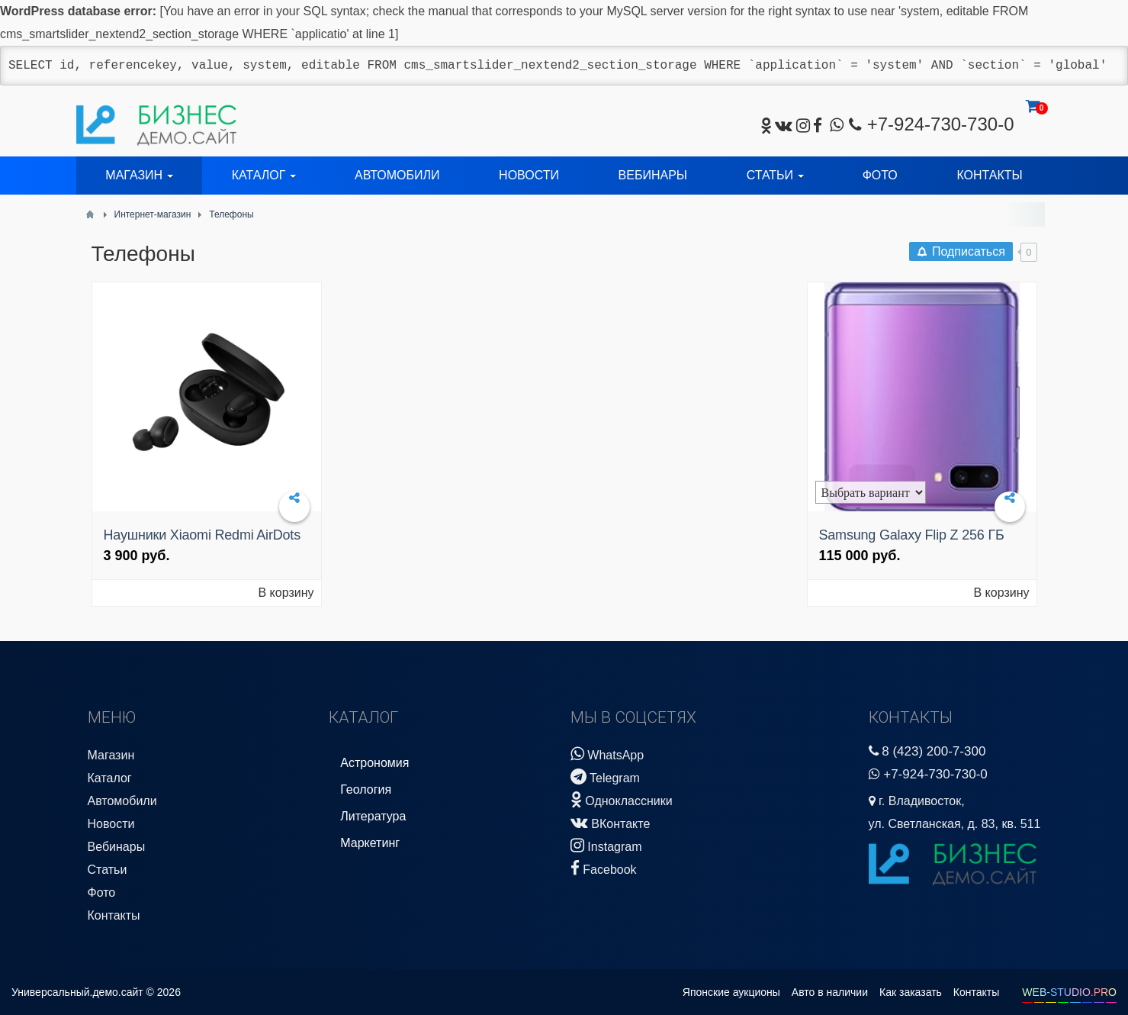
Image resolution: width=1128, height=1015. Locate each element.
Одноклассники (621, 799)
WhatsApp (607, 754)
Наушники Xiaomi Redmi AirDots (202, 535)
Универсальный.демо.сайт (77, 992)
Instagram (606, 845)
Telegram (605, 776)
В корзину (285, 592)
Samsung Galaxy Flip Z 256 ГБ (911, 535)
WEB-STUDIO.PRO (1069, 992)
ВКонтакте (610, 822)
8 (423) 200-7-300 (933, 751)
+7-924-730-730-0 (940, 124)
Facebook (603, 868)
